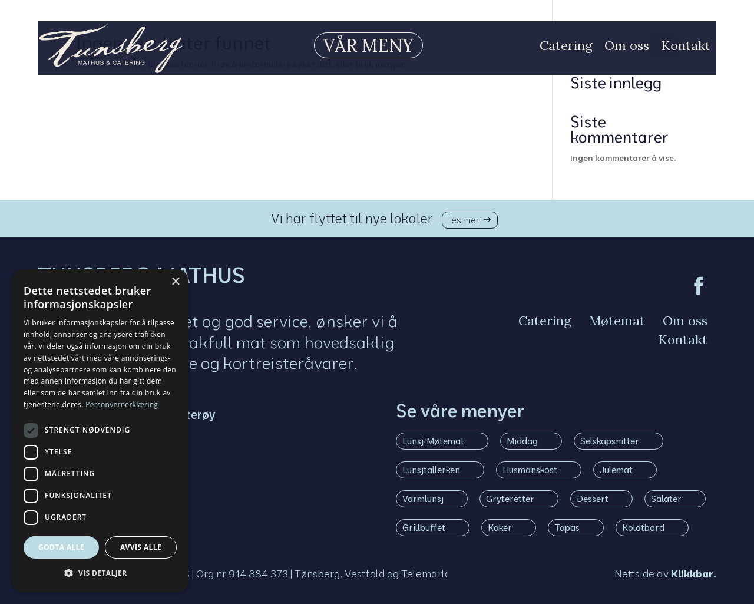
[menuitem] (359, 45)
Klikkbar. (693, 573)
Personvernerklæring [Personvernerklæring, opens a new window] (121, 405)
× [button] (175, 282)
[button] (100, 573)
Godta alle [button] (61, 547)
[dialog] (100, 430)
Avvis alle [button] (140, 547)
